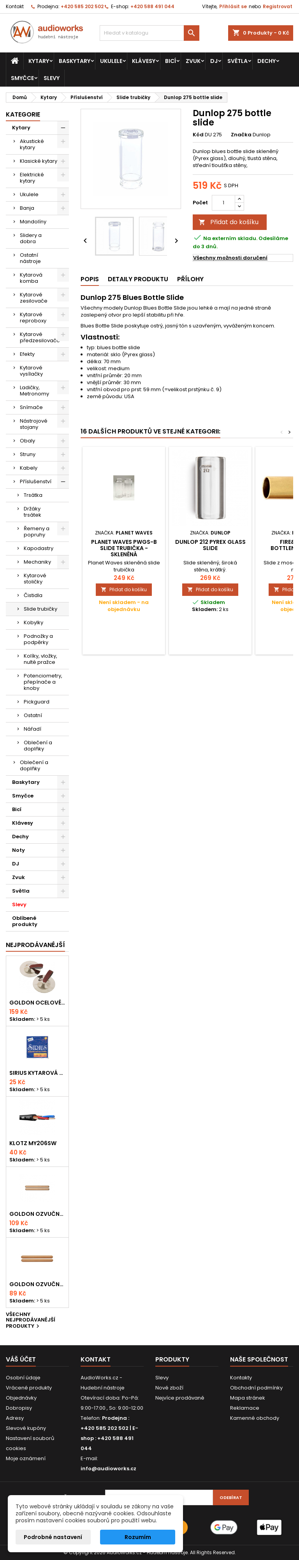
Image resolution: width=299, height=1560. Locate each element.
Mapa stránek (247, 1398)
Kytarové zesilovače (33, 298)
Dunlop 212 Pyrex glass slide (210, 545)
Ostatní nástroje (30, 258)
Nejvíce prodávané (179, 1398)
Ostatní (33, 715)
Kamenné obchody (254, 1418)
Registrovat (277, 6)
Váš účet (21, 1359)
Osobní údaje (23, 1377)
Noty (18, 850)
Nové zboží (169, 1387)
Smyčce (22, 78)
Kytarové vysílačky (31, 371)
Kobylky (33, 622)
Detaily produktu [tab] (138, 279)
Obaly (27, 440)
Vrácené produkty (29, 1387)
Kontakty (241, 1377)
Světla (237, 61)
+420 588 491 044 (152, 6)
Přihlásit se (233, 6)
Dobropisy (19, 1408)
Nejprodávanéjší (35, 944)
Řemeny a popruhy (36, 531)
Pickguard (36, 701)
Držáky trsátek (32, 512)
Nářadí (32, 729)
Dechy (266, 61)
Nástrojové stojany (33, 424)
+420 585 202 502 (82, 6)
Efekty (27, 354)
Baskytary (74, 61)
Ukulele (111, 61)
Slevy (52, 78)
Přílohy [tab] (190, 279)
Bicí (170, 61)
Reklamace (244, 1408)
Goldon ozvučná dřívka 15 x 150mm (37, 1284)
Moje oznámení (26, 1458)
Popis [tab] (90, 279)
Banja (27, 208)
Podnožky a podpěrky (38, 639)
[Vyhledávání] (149, 33)
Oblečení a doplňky (38, 745)
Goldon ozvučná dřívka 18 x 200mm (37, 1214)
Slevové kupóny (26, 1428)
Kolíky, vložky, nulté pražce (40, 659)
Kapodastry (38, 548)
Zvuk (193, 61)
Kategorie (23, 114)
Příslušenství (35, 481)
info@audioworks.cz (108, 1468)
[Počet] (223, 203)
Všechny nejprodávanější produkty (30, 1321)
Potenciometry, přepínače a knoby (43, 682)
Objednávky (21, 1398)
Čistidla (33, 595)
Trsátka (33, 495)
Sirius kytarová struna (37, 1073)
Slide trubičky (40, 609)
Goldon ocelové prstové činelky (37, 1002)
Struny (27, 454)
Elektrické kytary (32, 178)
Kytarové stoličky (35, 578)
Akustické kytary (32, 144)
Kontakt (15, 6)
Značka (241, 134)
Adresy (15, 1418)
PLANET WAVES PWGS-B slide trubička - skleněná (124, 548)
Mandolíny (33, 221)
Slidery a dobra (31, 238)
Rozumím (138, 1537)
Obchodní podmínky (256, 1387)
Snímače (31, 407)
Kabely (28, 468)
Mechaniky (37, 562)
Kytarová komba (31, 278)
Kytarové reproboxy (33, 317)
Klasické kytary (38, 161)
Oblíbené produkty (24, 921)
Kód (198, 134)
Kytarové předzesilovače (40, 337)
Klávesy (143, 61)
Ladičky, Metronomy (34, 390)
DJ (214, 61)
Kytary (38, 61)
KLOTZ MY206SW (32, 1143)
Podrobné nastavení (53, 1537)
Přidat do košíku (229, 222)
